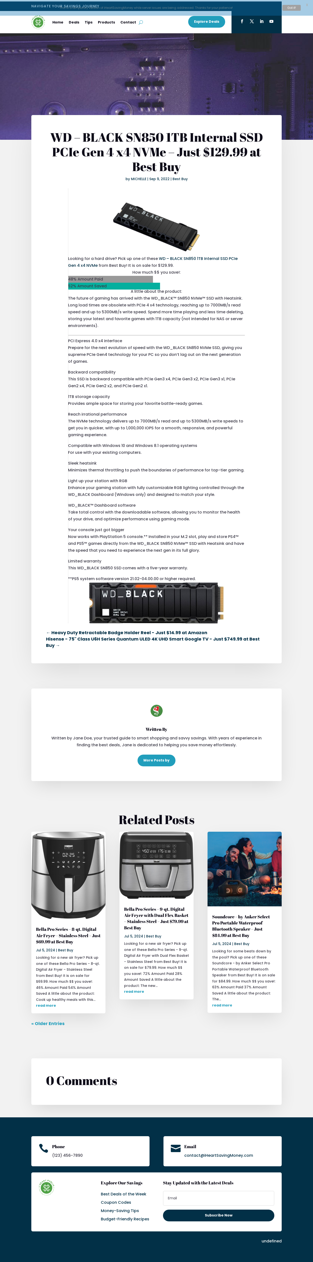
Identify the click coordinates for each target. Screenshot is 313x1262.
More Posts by (156, 758)
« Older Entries (48, 1022)
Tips (89, 21)
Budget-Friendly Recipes (125, 1218)
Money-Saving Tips (120, 1209)
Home (57, 21)
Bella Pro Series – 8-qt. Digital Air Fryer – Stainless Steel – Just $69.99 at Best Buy (68, 934)
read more (46, 1004)
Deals (74, 21)
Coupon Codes (116, 1201)
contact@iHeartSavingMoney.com (218, 1154)
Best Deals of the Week (123, 1193)
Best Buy (180, 177)
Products (106, 21)
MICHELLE (138, 177)
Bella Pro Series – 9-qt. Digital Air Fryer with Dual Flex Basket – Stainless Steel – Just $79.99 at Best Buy (156, 917)
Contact (128, 21)
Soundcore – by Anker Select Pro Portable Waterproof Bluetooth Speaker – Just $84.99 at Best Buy (241, 924)
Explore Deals (206, 20)
